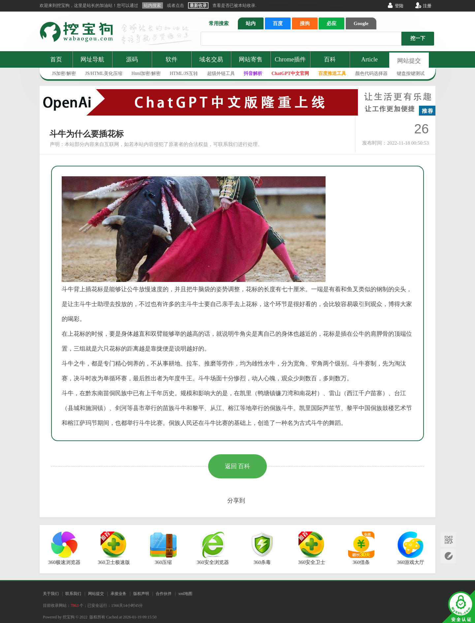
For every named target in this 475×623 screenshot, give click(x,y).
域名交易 (211, 59)
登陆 (399, 5)
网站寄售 (251, 59)
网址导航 (92, 59)
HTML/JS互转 (184, 73)
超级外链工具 (221, 73)
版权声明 (141, 593)
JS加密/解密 (64, 73)
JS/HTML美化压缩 (103, 73)
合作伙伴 (164, 593)
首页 (56, 59)
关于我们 (51, 593)
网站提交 (409, 60)
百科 (330, 59)
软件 (171, 59)
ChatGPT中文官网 (290, 73)
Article (369, 59)
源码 (132, 59)
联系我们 (73, 593)
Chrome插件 (290, 59)
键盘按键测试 (411, 73)
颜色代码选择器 (371, 73)
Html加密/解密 (146, 73)
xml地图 (185, 593)
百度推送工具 (332, 73)
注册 (427, 5)
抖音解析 (253, 73)
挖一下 (417, 38)
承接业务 (118, 593)
